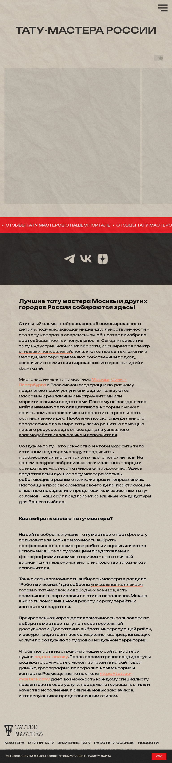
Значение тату (74, 743)
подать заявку (51, 656)
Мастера (14, 743)
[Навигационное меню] (163, 8)
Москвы (101, 379)
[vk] (86, 259)
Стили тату (41, 743)
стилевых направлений (45, 351)
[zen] (102, 259)
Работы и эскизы (114, 743)
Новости (148, 743)
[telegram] (69, 259)
